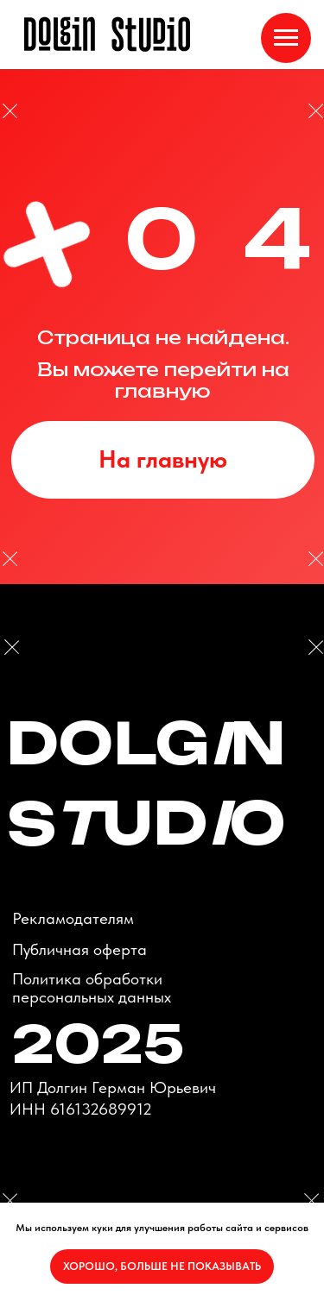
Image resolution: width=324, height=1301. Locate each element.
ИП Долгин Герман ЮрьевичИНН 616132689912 (113, 1098)
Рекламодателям (73, 918)
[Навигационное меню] (286, 38)
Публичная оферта (79, 949)
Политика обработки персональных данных (91, 988)
